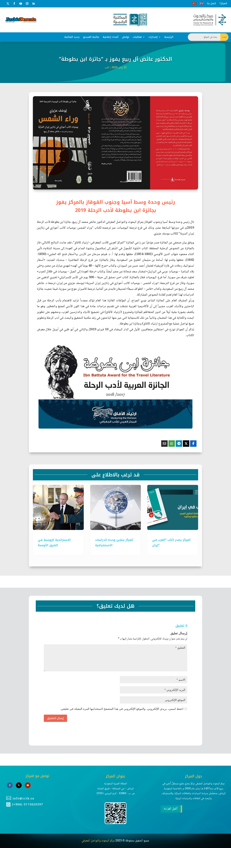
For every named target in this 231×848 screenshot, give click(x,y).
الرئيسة (168, 36)
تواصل (125, 36)
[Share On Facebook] (193, 443)
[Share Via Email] (164, 443)
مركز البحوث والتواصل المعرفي (98, 812)
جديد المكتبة (72, 36)
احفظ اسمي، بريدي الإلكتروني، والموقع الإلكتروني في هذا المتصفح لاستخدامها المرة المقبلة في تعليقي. (121, 708)
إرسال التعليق (55, 718)
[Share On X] (186, 443)
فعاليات (137, 36)
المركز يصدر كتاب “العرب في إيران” (171, 542)
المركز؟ (223, 3)
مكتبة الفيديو (91, 36)
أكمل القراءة (169, 781)
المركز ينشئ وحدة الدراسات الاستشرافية (114, 542)
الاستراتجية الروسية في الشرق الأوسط (54, 542)
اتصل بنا (211, 3)
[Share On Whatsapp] (171, 443)
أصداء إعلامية (110, 36)
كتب (107, 67)
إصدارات (153, 36)
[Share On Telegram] (179, 443)
